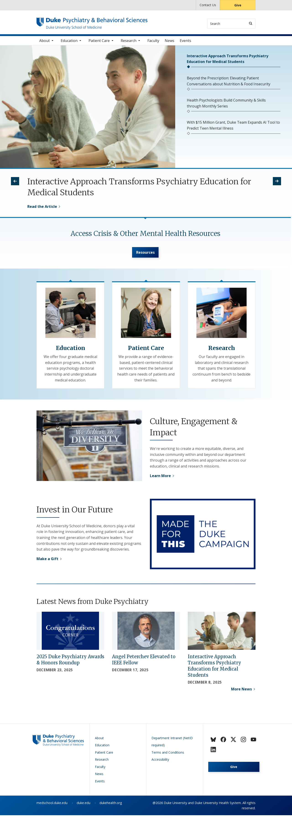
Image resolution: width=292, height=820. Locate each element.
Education (69, 43)
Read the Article (42, 209)
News (169, 43)
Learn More (160, 480)
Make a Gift (47, 563)
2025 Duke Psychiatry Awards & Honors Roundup (70, 664)
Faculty (153, 43)
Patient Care (99, 43)
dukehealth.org (110, 807)
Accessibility (160, 764)
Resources (145, 256)
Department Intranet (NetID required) (172, 746)
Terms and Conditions (167, 757)
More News (241, 693)
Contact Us (208, 5)
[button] (15, 184)
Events (185, 43)
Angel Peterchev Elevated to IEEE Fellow (143, 664)
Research (128, 43)
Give (237, 5)
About (44, 43)
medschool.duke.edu (52, 807)
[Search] (251, 23)
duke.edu (83, 807)
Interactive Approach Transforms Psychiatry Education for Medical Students (214, 670)
